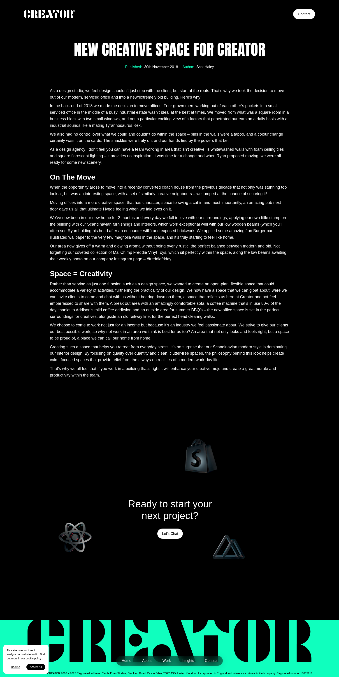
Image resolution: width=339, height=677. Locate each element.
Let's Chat (170, 534)
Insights (188, 661)
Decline (15, 667)
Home (126, 661)
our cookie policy (31, 658)
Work (167, 661)
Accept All (36, 667)
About (147, 661)
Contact (304, 14)
